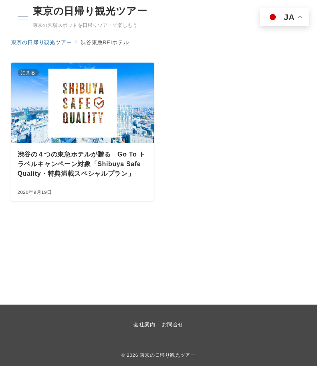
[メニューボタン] (23, 17)
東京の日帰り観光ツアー (90, 11)
